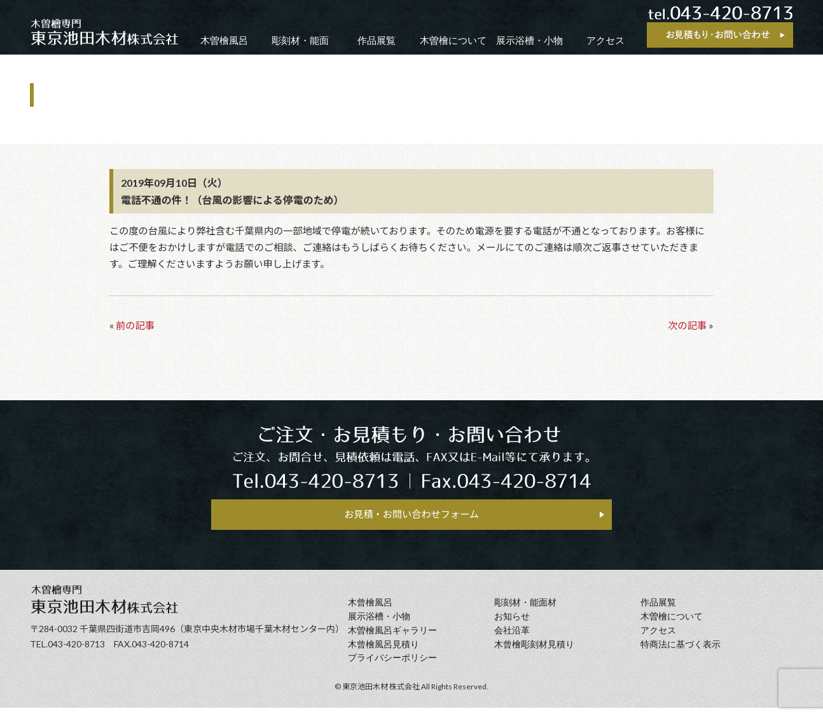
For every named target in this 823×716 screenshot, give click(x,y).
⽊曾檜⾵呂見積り (383, 652)
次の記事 (687, 325)
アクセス (605, 40)
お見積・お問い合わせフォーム (411, 517)
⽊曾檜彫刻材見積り (534, 652)
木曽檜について (453, 40)
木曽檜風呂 (224, 40)
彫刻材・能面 (300, 40)
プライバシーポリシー (392, 666)
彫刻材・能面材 (525, 611)
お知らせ (512, 625)
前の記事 (135, 325)
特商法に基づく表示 (680, 652)
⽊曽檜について (671, 625)
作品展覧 (376, 40)
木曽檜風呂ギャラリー (392, 639)
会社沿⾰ (512, 639)
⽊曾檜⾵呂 (370, 611)
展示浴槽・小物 (529, 40)
